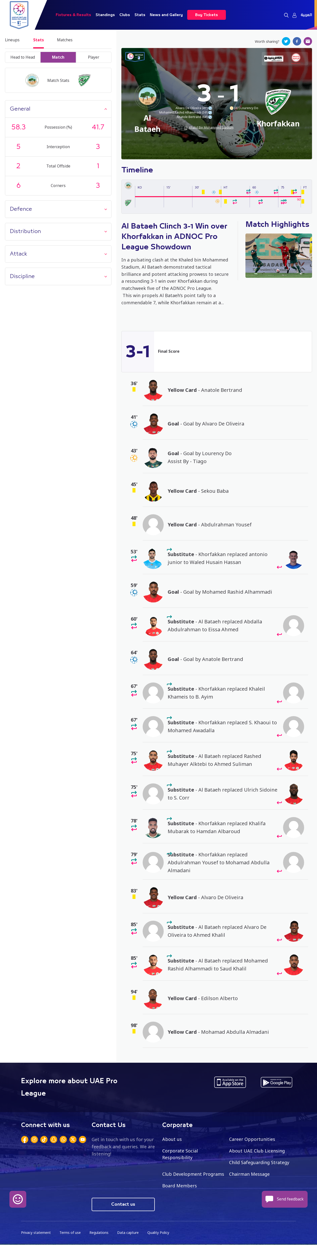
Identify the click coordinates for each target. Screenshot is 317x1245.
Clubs (124, 15)
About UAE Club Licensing (257, 1151)
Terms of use (70, 1232)
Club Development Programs (193, 1174)
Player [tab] (94, 57)
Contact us (123, 1205)
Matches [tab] (67, 40)
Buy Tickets (206, 15)
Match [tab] (58, 57)
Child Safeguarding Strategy (259, 1163)
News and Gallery (166, 15)
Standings (105, 15)
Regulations (98, 1232)
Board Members (179, 1186)
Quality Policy (158, 1232)
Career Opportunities (252, 1139)
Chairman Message (249, 1174)
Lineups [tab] (12, 40)
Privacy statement (36, 1232)
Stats (139, 15)
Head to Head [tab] (22, 57)
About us (172, 1139)
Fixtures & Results (73, 15)
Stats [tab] (39, 40)
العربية (306, 15)
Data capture (128, 1232)
